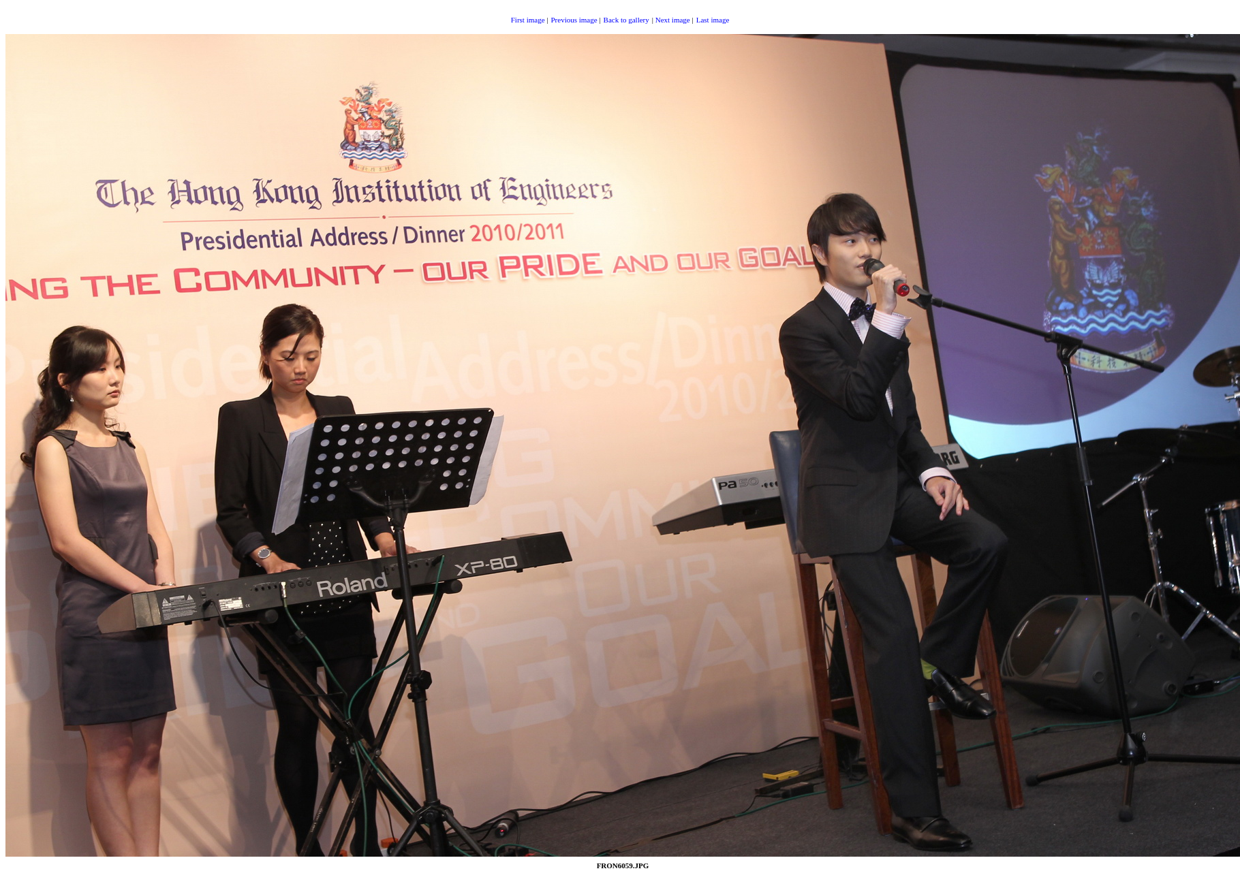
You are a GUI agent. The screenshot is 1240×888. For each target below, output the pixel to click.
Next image (672, 20)
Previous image (574, 20)
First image (528, 20)
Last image (713, 20)
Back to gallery (626, 20)
